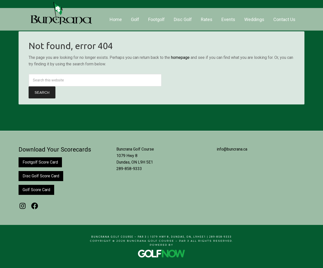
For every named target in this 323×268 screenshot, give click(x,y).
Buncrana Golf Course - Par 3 (61, 13)
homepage (180, 57)
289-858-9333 (129, 168)
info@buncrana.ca (232, 149)
